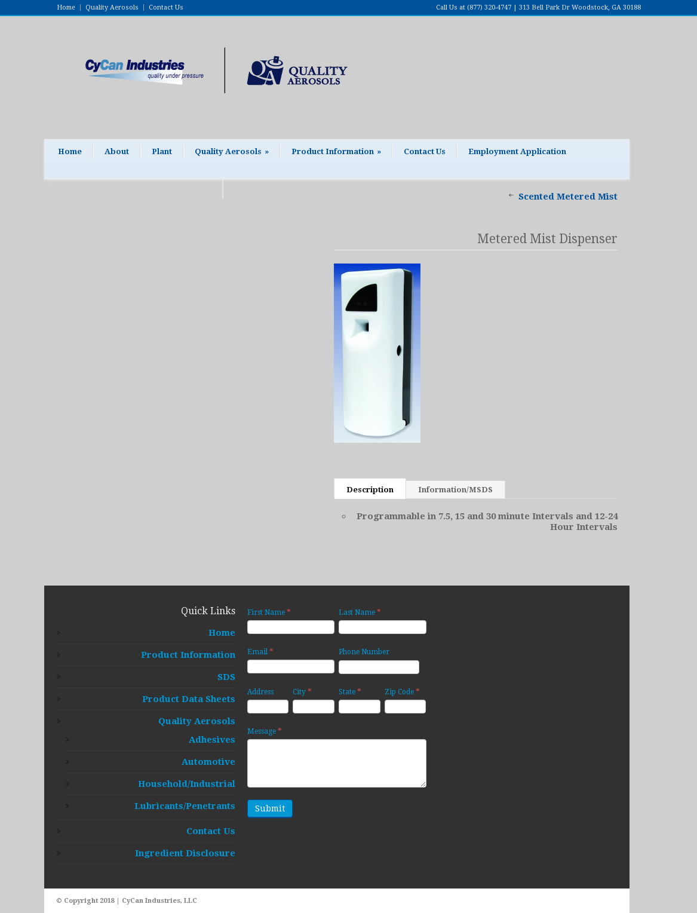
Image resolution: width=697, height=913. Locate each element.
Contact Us (166, 7)
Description (370, 489)
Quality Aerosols (112, 7)
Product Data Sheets (188, 699)
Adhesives (212, 739)
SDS (226, 677)
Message (264, 731)
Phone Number (364, 652)
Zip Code (402, 691)
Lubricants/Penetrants (184, 806)
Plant (162, 151)
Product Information (336, 151)
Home (66, 7)
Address (260, 692)
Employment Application (517, 151)
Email (260, 651)
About (117, 151)
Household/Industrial (186, 784)
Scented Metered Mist (568, 196)
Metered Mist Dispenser (547, 238)
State (350, 691)
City (302, 691)
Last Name (360, 612)
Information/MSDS (455, 489)
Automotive (208, 761)
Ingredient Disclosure (185, 853)
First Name (269, 612)
